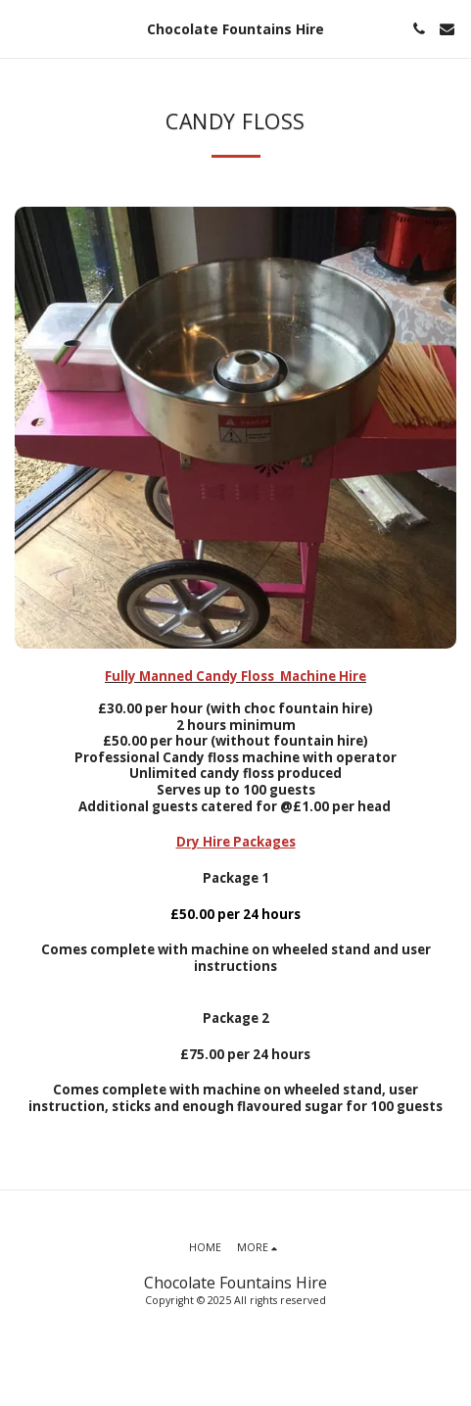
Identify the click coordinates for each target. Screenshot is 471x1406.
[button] (21, 28)
